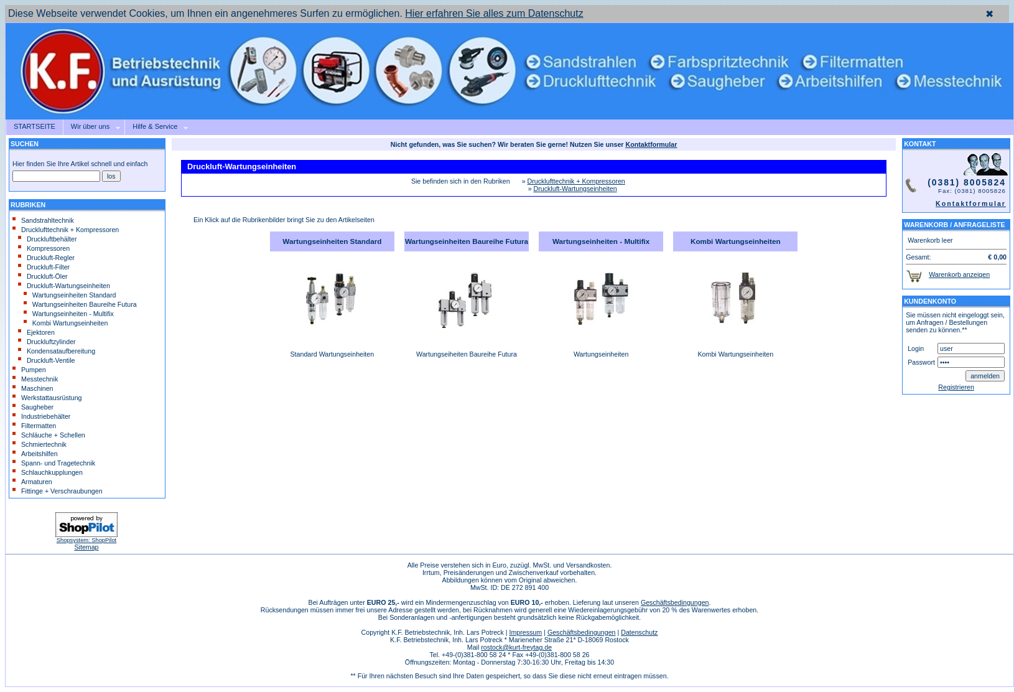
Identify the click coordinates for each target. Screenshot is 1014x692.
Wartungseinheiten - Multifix (69, 313)
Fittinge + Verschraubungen (57, 491)
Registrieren (956, 387)
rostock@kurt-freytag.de (516, 647)
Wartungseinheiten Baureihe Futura (80, 304)
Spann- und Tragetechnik (53, 463)
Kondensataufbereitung (56, 351)
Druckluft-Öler (43, 276)
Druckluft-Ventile (46, 360)
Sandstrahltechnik (43, 220)
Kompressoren (44, 248)
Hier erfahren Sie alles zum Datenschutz (494, 13)
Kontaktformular (971, 203)
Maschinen (32, 388)
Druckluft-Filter (44, 267)
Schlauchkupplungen (47, 472)
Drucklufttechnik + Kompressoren (65, 229)
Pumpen (29, 369)
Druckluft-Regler (46, 257)
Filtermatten (34, 425)
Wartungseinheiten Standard (70, 295)
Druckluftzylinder (47, 341)
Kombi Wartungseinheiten (66, 323)
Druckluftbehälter (47, 239)
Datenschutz (639, 632)
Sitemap (86, 547)
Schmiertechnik (39, 444)
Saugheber (32, 407)
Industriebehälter (41, 416)
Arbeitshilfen (35, 453)
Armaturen (32, 481)
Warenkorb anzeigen (959, 274)
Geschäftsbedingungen (675, 602)
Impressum (525, 632)
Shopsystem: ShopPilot (86, 540)
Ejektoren (36, 332)
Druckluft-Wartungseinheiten (64, 285)
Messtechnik (35, 379)
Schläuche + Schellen (48, 435)
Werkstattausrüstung (47, 397)
